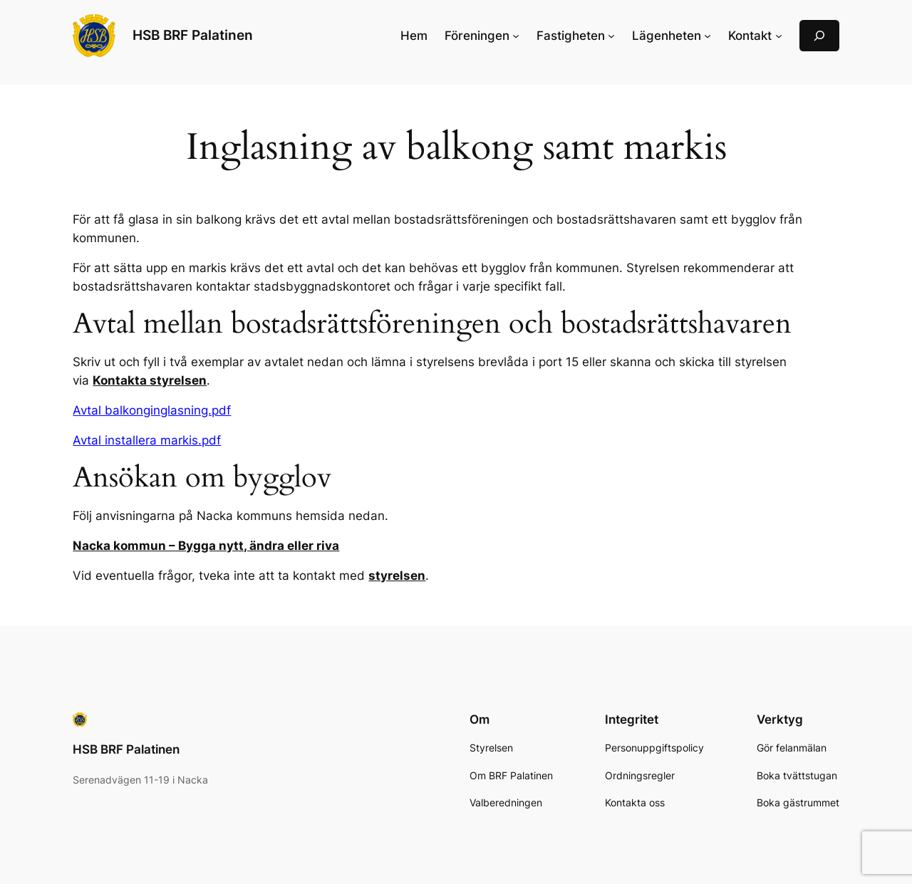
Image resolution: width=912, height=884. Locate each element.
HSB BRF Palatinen (193, 34)
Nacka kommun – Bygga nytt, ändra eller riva (206, 546)
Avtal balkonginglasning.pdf (152, 410)
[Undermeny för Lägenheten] (707, 35)
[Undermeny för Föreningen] (515, 35)
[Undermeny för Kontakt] (778, 35)
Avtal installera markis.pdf (147, 440)
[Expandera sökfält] (819, 35)
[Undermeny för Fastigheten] (611, 35)
